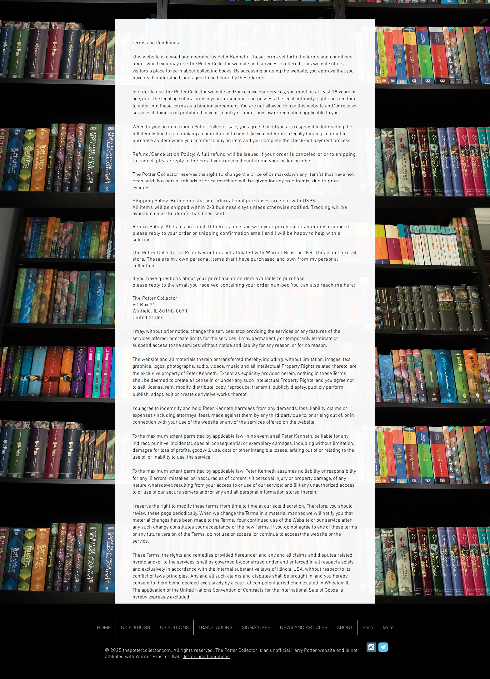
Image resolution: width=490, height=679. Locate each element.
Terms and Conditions (206, 657)
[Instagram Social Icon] (371, 647)
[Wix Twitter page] (383, 647)
